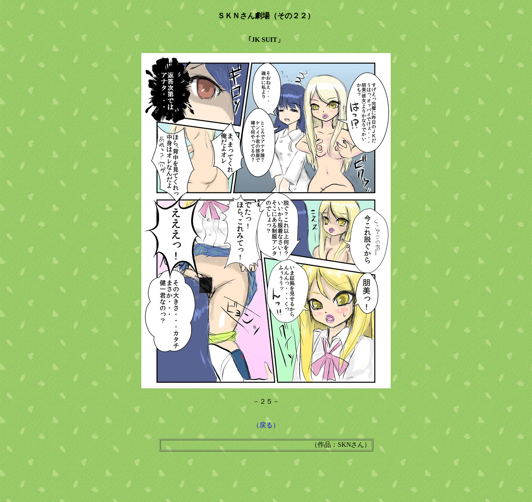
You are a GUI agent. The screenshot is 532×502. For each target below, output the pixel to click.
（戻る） (266, 425)
